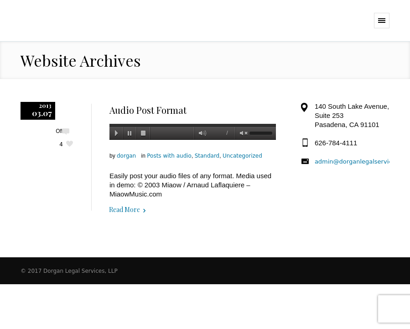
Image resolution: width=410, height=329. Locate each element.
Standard (207, 156)
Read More (124, 209)
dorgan (126, 156)
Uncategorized (242, 156)
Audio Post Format (148, 110)
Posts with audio (169, 156)
